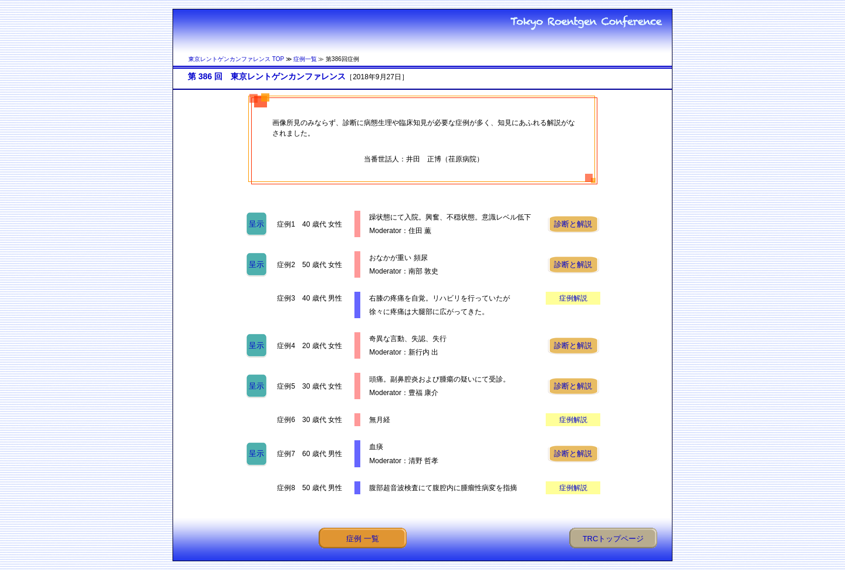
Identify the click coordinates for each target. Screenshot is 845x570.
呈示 (256, 224)
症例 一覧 (362, 538)
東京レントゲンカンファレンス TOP (236, 59)
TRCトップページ (613, 538)
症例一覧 (305, 59)
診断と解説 (573, 224)
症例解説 (573, 298)
